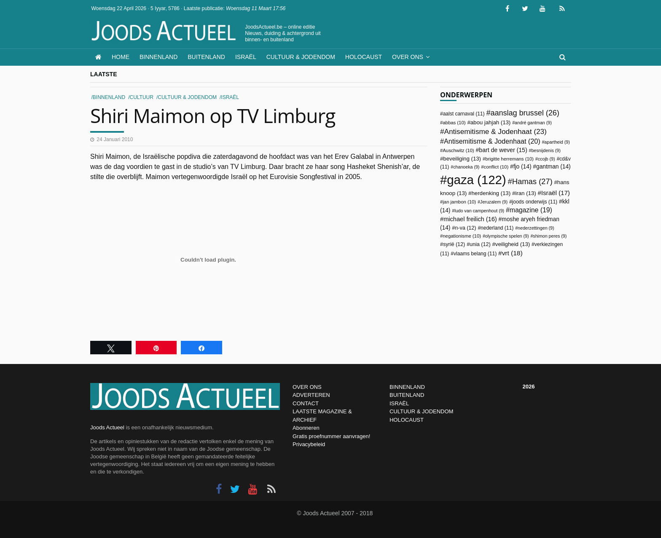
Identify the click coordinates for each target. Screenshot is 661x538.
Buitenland (206, 57)
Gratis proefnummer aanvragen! (331, 436)
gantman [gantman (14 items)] (553, 166)
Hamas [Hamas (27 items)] (532, 181)
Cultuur (141, 97)
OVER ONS (307, 387)
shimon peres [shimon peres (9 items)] (550, 235)
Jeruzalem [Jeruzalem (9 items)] (494, 201)
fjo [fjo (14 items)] (522, 166)
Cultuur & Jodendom (300, 57)
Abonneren (306, 428)
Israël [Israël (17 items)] (555, 192)
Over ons (407, 57)
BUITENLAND (407, 395)
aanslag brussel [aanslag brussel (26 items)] (524, 113)
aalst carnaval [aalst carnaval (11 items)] (464, 114)
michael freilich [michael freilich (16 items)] (470, 219)
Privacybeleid (309, 444)
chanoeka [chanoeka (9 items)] (466, 166)
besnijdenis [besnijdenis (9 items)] (545, 150)
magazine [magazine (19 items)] (531, 210)
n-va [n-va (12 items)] (465, 228)
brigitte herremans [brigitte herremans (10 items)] (509, 158)
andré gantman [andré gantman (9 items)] (533, 122)
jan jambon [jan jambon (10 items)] (459, 201)
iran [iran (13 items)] (525, 193)
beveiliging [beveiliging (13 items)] (462, 158)
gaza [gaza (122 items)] (476, 180)
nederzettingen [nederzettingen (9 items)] (536, 227)
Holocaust (363, 57)
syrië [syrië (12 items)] (454, 244)
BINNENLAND (407, 387)
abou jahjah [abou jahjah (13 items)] (490, 122)
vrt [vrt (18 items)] (512, 253)
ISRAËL (399, 403)
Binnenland (158, 57)
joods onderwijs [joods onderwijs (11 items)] (535, 202)
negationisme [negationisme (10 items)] (462, 235)
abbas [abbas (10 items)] (454, 122)
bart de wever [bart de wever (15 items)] (503, 150)
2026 (529, 386)
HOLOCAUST (407, 420)
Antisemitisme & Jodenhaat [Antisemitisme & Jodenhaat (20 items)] (492, 141)
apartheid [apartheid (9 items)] (557, 142)
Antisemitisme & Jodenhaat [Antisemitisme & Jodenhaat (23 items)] (495, 131)
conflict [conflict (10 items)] (496, 166)
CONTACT (306, 403)
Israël (245, 57)
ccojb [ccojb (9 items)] (546, 158)
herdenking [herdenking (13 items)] (491, 193)
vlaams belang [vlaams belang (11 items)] (475, 254)
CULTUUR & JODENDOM (421, 411)
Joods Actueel (107, 427)
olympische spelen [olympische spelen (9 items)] (507, 235)
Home (120, 57)
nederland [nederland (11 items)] (497, 228)
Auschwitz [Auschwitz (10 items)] (458, 150)
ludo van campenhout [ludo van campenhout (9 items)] (479, 210)
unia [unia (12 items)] (480, 244)
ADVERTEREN (311, 395)
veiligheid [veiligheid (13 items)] (512, 244)
